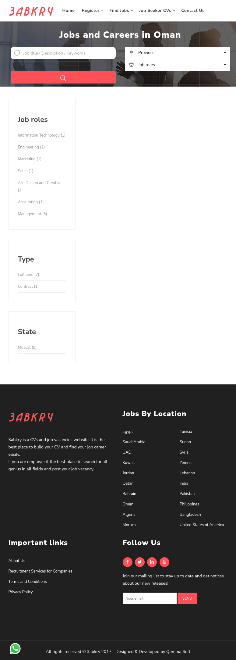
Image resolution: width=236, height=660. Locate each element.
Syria (184, 452)
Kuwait (129, 463)
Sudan (185, 442)
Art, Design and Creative (40, 186)
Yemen (186, 463)
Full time (28, 274)
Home (69, 10)
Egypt (128, 431)
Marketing (30, 159)
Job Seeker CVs (157, 10)
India (184, 483)
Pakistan (187, 494)
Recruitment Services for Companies (40, 571)
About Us (17, 561)
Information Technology (42, 135)
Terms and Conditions (28, 581)
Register (93, 10)
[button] (177, 53)
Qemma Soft (178, 652)
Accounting (31, 202)
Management (32, 214)
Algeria (129, 514)
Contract (28, 286)
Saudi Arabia (134, 442)
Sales (25, 171)
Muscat (27, 347)
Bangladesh (190, 514)
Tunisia (186, 431)
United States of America (202, 525)
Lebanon (187, 473)
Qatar (128, 483)
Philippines (189, 504)
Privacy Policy (21, 592)
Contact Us (193, 10)
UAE (127, 452)
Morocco (130, 525)
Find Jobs (121, 10)
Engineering (31, 147)
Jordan (128, 473)
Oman (128, 504)
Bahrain (129, 494)
